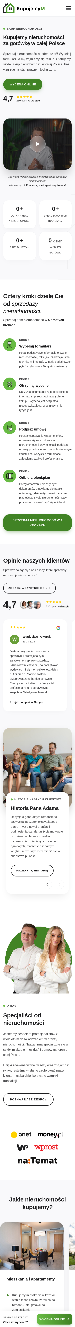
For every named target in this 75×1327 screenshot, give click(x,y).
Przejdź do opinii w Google (26, 702)
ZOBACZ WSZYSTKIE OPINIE (29, 588)
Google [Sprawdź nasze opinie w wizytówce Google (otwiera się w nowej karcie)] (35, 100)
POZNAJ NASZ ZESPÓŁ (28, 1099)
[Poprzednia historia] (47, 884)
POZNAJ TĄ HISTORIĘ (32, 870)
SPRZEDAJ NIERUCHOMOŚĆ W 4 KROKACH (37, 522)
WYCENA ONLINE (23, 84)
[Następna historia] (59, 884)
